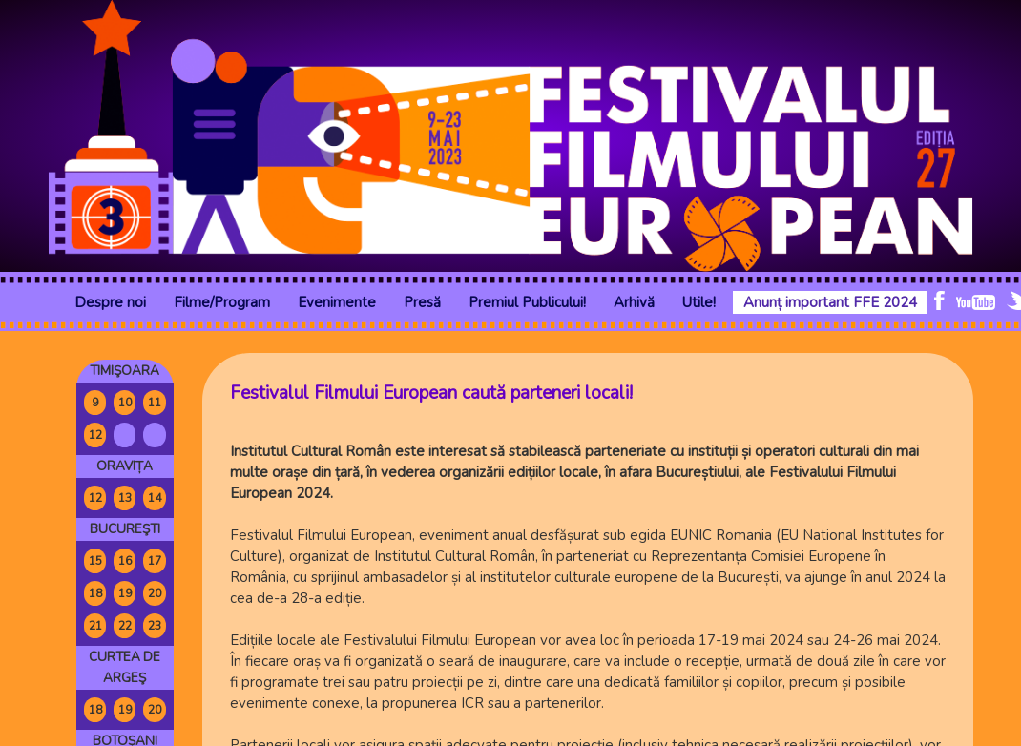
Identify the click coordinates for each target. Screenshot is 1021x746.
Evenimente (337, 302)
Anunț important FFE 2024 (830, 302)
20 (154, 593)
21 (95, 625)
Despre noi (110, 302)
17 (154, 561)
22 (125, 625)
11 (154, 402)
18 (95, 593)
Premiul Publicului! (527, 302)
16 (125, 561)
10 (125, 402)
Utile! (699, 302)
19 (125, 593)
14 (154, 498)
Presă (422, 302)
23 (154, 625)
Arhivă (634, 302)
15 (95, 561)
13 (125, 498)
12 (95, 435)
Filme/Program (222, 302)
